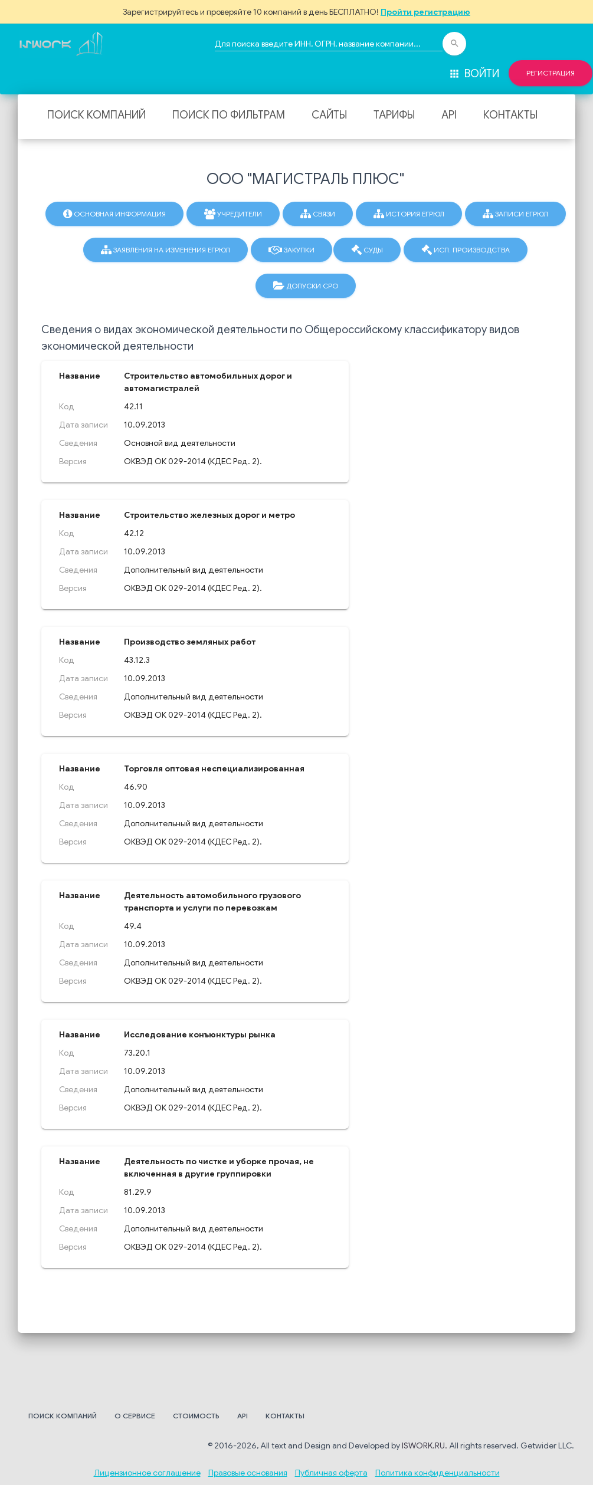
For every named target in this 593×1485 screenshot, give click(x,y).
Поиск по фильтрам (228, 115)
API (449, 115)
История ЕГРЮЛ (409, 214)
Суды (367, 250)
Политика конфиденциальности (437, 1472)
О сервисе (134, 1415)
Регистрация (550, 73)
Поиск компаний (96, 115)
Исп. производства (465, 250)
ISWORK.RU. (424, 1445)
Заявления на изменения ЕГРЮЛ (165, 250)
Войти (473, 73)
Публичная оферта (331, 1472)
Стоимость (196, 1415)
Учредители (233, 214)
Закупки (291, 250)
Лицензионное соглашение (147, 1472)
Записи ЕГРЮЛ (515, 214)
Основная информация (114, 214)
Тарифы (394, 115)
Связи (317, 214)
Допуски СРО (305, 286)
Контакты (510, 115)
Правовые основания (247, 1472)
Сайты (329, 115)
